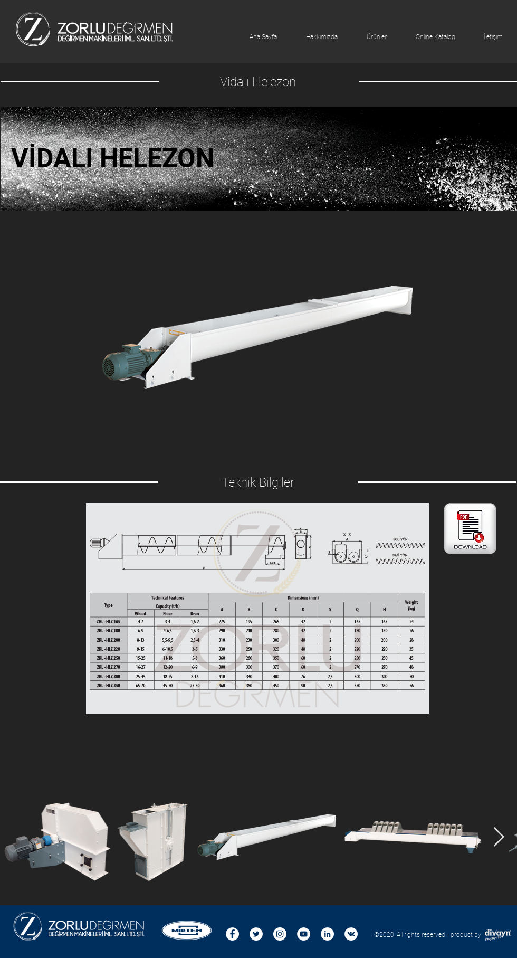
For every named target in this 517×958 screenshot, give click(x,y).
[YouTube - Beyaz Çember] (303, 934)
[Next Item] (499, 837)
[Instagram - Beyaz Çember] (279, 934)
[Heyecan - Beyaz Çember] (256, 934)
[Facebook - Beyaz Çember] (232, 934)
